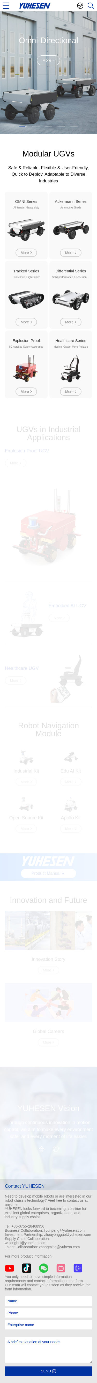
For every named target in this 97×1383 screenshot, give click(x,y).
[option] (48, 72)
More (48, 60)
